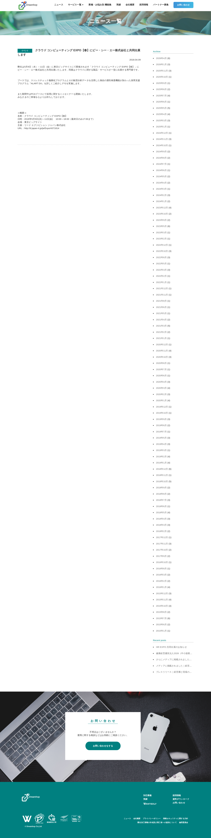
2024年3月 (161, 189)
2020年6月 (161, 375)
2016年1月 (161, 587)
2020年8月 (161, 363)
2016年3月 (161, 574)
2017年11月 (162, 543)
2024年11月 (162, 139)
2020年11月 (162, 350)
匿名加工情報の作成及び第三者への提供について (157, 822)
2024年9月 (161, 151)
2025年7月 (161, 95)
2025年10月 (162, 77)
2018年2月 (161, 531)
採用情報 (143, 4)
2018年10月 (162, 481)
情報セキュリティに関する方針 (175, 819)
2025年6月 (161, 101)
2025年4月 (161, 114)
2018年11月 (162, 475)
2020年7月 (161, 369)
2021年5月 (161, 313)
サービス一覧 (76, 4)
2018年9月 (161, 487)
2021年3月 (161, 325)
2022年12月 (162, 245)
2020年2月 (161, 394)
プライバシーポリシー (152, 819)
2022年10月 (162, 251)
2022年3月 (161, 270)
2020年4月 (161, 382)
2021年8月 (161, 301)
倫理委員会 (183, 822)
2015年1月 (161, 630)
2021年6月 (161, 307)
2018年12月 (162, 469)
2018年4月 (161, 518)
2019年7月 (161, 431)
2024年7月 (161, 164)
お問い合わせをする (103, 746)
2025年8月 (161, 89)
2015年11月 (162, 599)
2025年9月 (161, 83)
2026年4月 (161, 58)
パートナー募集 (161, 4)
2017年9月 (161, 556)
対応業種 (147, 795)
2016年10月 (162, 562)
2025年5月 (161, 108)
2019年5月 (161, 437)
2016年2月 (161, 581)
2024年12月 (162, 133)
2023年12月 (162, 207)
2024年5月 (161, 176)
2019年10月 (162, 413)
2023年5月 (161, 226)
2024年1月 (161, 201)
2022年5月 (161, 263)
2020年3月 (161, 388)
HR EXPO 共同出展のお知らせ (171, 647)
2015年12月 (162, 593)
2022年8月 (161, 257)
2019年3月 (161, 450)
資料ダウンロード (181, 799)
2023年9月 (161, 220)
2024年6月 (161, 170)
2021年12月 (162, 288)
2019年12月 (162, 406)
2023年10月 (162, 213)
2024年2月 (161, 195)
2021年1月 (161, 338)
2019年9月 (161, 419)
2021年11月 (162, 294)
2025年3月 (161, 120)
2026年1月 (161, 64)
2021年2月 (161, 332)
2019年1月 (161, 462)
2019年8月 (161, 425)
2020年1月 (161, 400)
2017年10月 (162, 550)
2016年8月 (161, 568)
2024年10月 (162, 145)
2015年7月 (161, 618)
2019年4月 (161, 444)
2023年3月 (161, 232)
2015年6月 (161, 624)
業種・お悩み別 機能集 (100, 4)
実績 (118, 4)
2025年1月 (161, 126)
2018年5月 (161, 512)
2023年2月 (161, 238)
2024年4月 (161, 182)
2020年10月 (162, 357)
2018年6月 (161, 506)
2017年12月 (162, 537)
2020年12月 (162, 344)
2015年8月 (161, 612)
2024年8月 (161, 158)
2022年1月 (161, 282)
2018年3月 (161, 525)
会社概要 (130, 4)
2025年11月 (162, 70)
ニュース (58, 4)
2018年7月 (161, 500)
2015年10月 (162, 606)
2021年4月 (161, 319)
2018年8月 (161, 494)
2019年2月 (161, 456)
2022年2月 (161, 276)
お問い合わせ (183, 5)
